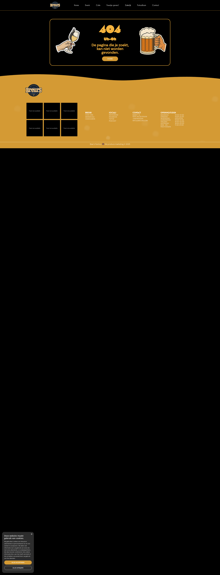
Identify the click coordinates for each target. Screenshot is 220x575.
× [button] (55, 550)
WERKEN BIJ (89, 117)
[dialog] (30, 560)
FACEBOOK (113, 117)
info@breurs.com (140, 121)
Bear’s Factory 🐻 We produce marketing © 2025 (110, 144)
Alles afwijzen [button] (43, 568)
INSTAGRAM (113, 115)
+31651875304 (138, 119)
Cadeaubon (90, 119)
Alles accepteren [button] (17, 568)
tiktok (111, 119)
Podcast (112, 121)
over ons (89, 115)
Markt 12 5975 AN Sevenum (140, 116)
